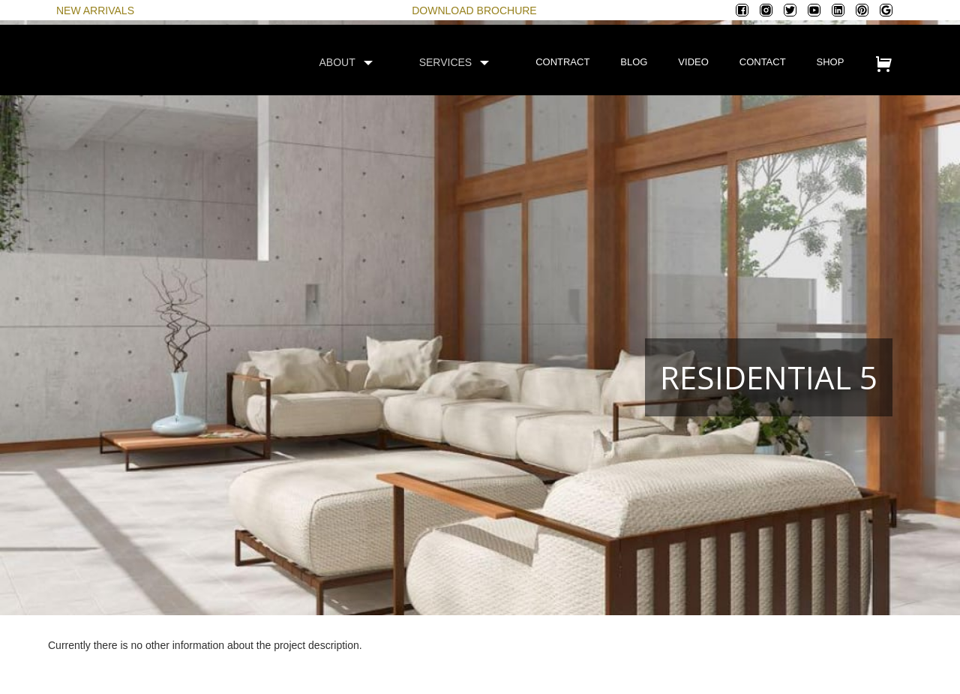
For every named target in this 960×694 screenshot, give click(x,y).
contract (563, 62)
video (693, 62)
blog (633, 62)
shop (830, 62)
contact (763, 62)
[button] (353, 62)
